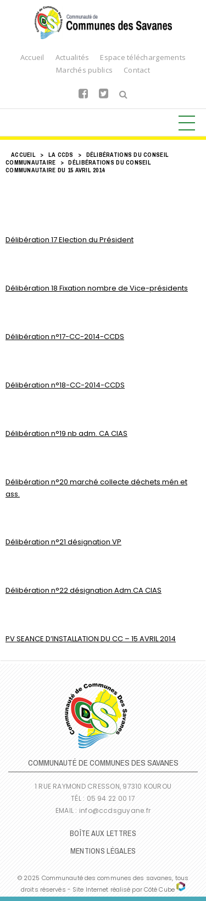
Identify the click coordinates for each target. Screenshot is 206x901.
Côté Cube (159, 889)
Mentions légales (103, 851)
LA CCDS (61, 155)
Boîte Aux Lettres (103, 833)
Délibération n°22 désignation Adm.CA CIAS (83, 590)
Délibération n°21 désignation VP (63, 542)
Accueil (32, 57)
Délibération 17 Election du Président (69, 239)
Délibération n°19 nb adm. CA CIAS (66, 433)
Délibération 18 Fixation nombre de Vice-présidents (96, 288)
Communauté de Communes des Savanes (103, 22)
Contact (137, 70)
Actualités (72, 57)
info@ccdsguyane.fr (115, 810)
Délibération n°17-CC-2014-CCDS (64, 336)
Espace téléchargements (143, 57)
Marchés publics (84, 70)
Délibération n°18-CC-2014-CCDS (65, 385)
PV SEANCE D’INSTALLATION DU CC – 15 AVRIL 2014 (90, 639)
